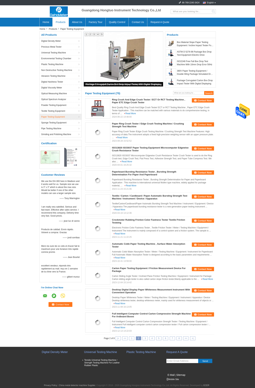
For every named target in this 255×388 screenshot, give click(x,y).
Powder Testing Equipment (54, 105)
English (210, 2)
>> (186, 338)
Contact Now (205, 100)
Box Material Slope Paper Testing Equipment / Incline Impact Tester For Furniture (194, 44)
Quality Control (117, 22)
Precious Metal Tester (51, 47)
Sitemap (180, 375)
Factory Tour (96, 22)
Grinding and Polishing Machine (56, 134)
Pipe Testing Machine (51, 128)
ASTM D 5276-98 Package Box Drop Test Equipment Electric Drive (194, 53)
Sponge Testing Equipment (54, 122)
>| (193, 338)
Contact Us (138, 22)
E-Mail (171, 375)
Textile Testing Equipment (53, 111)
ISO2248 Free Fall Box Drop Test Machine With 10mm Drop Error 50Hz (194, 63)
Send (205, 361)
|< (118, 338)
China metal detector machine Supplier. (78, 385)
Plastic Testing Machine (52, 64)
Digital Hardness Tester (52, 82)
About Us (77, 22)
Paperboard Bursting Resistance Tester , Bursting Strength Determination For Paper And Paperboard (144, 173)
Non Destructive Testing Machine (56, 70)
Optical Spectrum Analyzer (53, 99)
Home (46, 22)
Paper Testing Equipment (53, 117)
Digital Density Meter (51, 41)
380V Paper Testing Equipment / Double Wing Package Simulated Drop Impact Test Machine (195, 73)
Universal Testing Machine (53, 52)
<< (125, 338)
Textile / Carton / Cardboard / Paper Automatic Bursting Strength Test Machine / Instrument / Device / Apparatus (149, 197)
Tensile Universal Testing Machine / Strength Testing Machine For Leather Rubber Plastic (102, 363)
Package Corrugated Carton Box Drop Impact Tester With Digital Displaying (124, 84)
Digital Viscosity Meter (51, 87)
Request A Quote (160, 22)
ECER (206, 385)
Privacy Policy (50, 385)
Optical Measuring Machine (54, 93)
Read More (130, 113)
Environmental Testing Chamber (56, 58)
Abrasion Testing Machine (53, 76)
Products (60, 22)
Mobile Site (172, 379)
